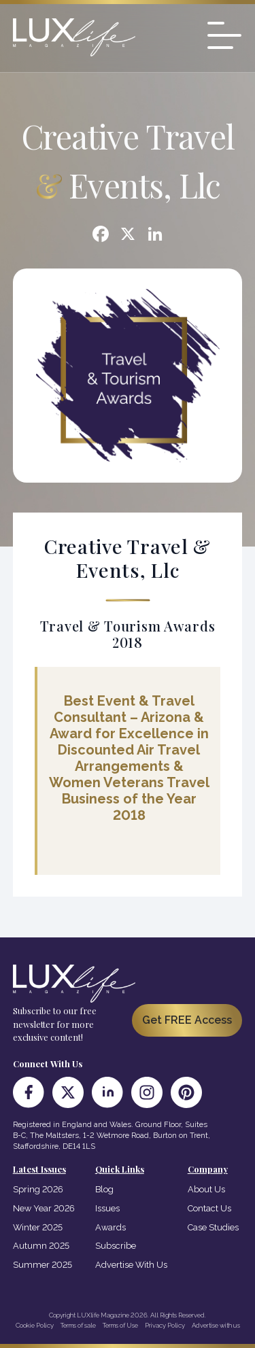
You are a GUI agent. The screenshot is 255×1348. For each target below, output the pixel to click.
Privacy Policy (165, 1325)
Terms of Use (120, 1325)
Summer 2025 (42, 1265)
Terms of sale (78, 1325)
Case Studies (213, 1227)
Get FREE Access (187, 1020)
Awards (110, 1227)
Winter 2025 (38, 1227)
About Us (206, 1189)
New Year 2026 (44, 1208)
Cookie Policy (35, 1325)
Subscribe (115, 1246)
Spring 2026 (38, 1189)
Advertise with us (216, 1325)
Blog (104, 1189)
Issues (107, 1208)
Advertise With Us (131, 1265)
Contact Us (209, 1208)
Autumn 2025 (41, 1246)
